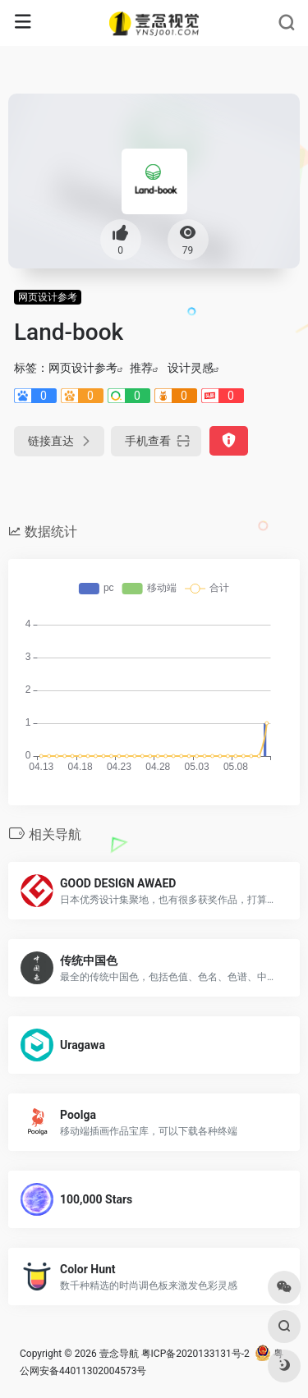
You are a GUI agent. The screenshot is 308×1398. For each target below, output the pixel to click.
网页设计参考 (47, 297)
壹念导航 (119, 1353)
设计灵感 (191, 367)
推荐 (141, 367)
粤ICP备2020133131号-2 (195, 1353)
